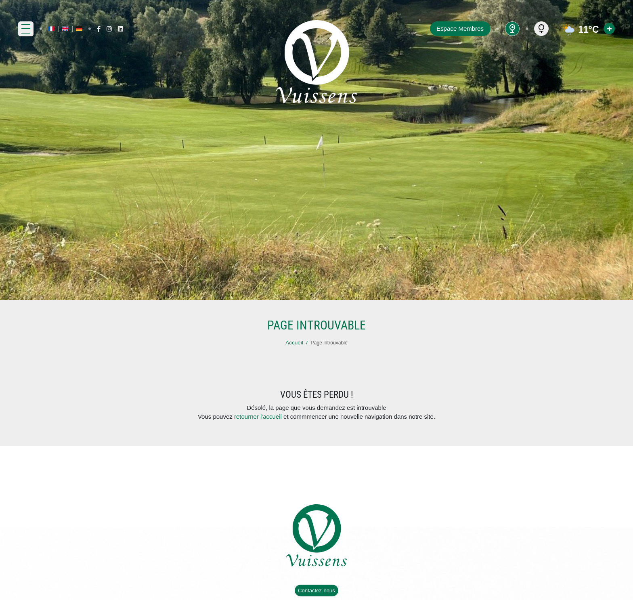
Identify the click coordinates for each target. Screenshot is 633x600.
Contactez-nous (316, 590)
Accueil (294, 343)
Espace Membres (460, 28)
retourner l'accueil (258, 416)
